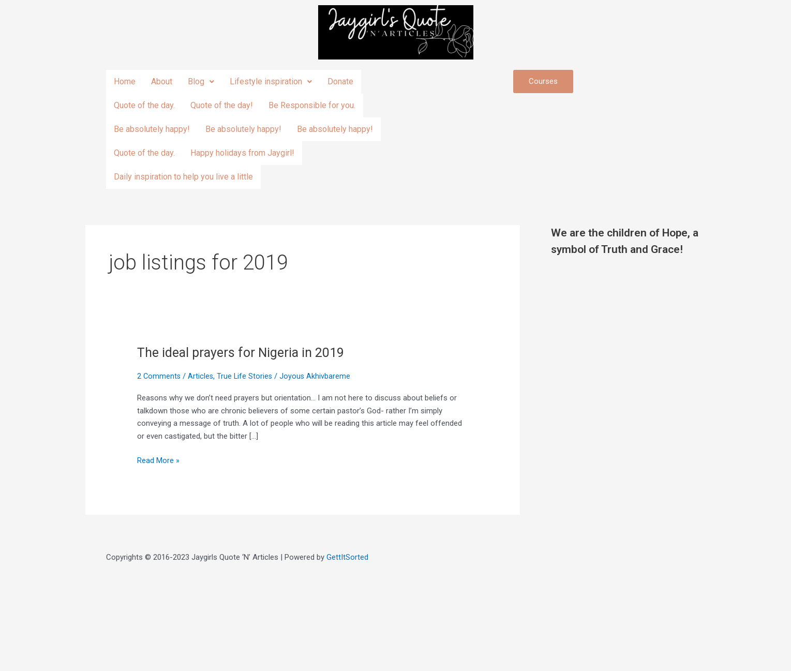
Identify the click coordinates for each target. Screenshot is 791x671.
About (161, 81)
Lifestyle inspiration (271, 81)
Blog (201, 81)
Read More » (158, 459)
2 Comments (159, 376)
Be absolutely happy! (152, 129)
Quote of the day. (144, 105)
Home (125, 81)
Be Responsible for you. (311, 105)
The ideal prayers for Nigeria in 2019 (243, 352)
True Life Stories (246, 376)
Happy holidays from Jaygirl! (242, 153)
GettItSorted (347, 557)
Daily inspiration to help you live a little (183, 177)
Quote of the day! (221, 105)
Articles (202, 376)
